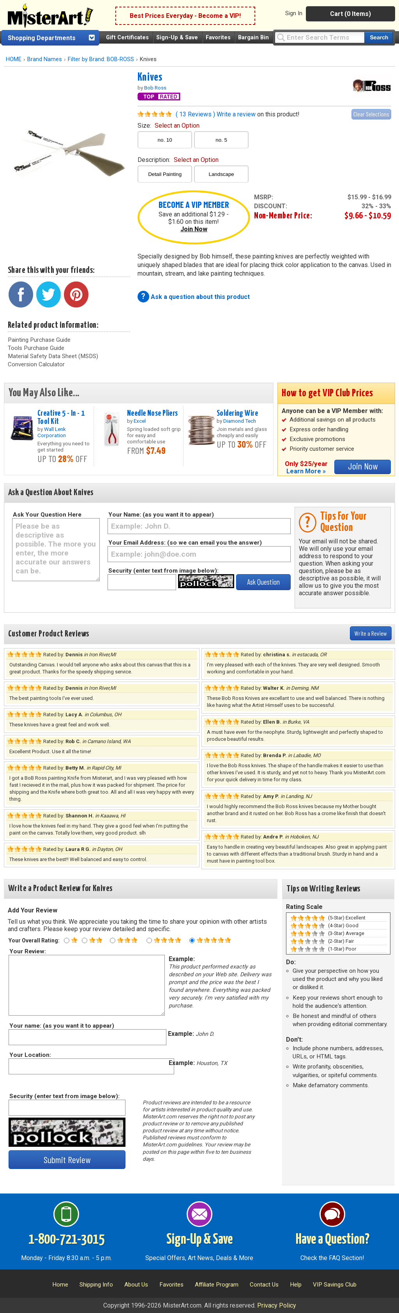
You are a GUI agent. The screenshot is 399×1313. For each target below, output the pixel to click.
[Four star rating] (149, 940)
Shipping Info (96, 1284)
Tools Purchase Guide (36, 348)
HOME (13, 59)
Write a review (236, 114)
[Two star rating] (84, 940)
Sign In (293, 13)
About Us (136, 1284)
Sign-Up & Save (177, 37)
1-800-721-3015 (66, 1240)
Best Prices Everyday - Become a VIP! (185, 15)
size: (169, 125)
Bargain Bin (253, 37)
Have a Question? (332, 1240)
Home (60, 1284)
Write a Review (371, 633)
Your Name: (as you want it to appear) (161, 514)
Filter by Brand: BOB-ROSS (101, 59)
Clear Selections (371, 114)
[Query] (319, 37)
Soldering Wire (237, 413)
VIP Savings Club (335, 1284)
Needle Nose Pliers (152, 413)
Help (296, 1284)
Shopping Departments (42, 38)
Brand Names (44, 59)
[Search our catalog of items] (378, 38)
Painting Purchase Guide (39, 339)
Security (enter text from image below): (163, 570)
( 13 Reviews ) (195, 114)
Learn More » (306, 471)
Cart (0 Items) (350, 14)
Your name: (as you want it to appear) (61, 1025)
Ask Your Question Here (47, 514)
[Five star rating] (192, 940)
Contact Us (264, 1284)
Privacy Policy (276, 1305)
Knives (150, 77)
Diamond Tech (239, 421)
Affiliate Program (216, 1284)
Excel (140, 421)
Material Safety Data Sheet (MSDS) (53, 356)
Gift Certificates (127, 37)
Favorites (218, 37)
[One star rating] (66, 940)
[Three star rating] (112, 940)
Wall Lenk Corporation (51, 432)
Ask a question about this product (200, 297)
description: (178, 159)
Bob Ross (155, 87)
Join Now (193, 229)
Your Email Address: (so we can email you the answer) (185, 542)
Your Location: (30, 1054)
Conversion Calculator (36, 364)
